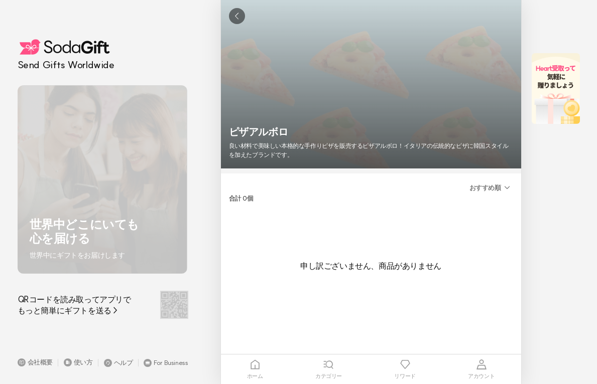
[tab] (255, 369)
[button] (35, 362)
